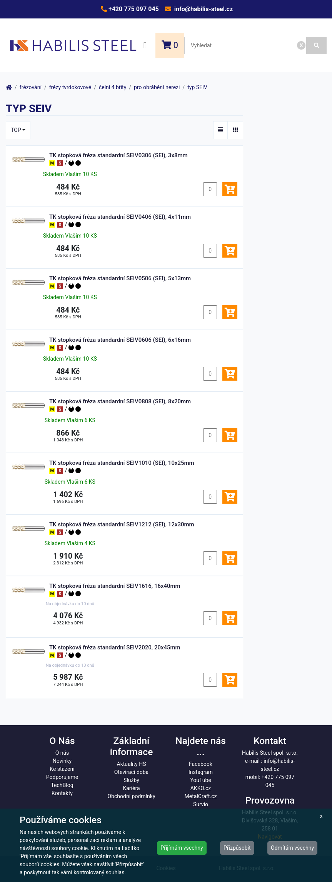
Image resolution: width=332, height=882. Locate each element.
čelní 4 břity (112, 87)
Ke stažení (62, 769)
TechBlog (62, 785)
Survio (200, 804)
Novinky (62, 761)
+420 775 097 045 (133, 9)
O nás (62, 753)
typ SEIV (197, 87)
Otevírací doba (131, 772)
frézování (31, 87)
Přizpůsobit (237, 848)
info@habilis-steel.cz (203, 9)
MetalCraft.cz (201, 796)
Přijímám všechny (181, 848)
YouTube (200, 780)
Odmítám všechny (292, 848)
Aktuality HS (131, 764)
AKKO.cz (200, 788)
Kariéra (131, 788)
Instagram (201, 772)
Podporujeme (62, 777)
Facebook (200, 764)
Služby (131, 780)
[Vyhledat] (317, 45)
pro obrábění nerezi (157, 87)
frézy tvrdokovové (70, 87)
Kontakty (62, 793)
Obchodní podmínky (131, 796)
